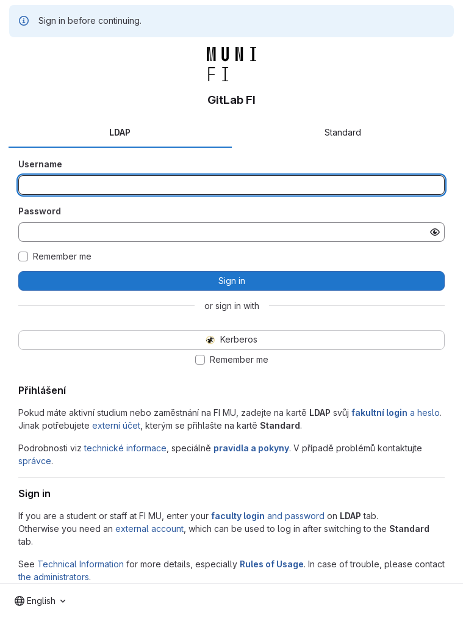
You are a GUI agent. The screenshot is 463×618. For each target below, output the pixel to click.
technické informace (125, 448)
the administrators (53, 577)
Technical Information (80, 564)
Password (39, 211)
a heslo (395, 412)
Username (40, 164)
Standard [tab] (343, 132)
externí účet (116, 425)
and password (268, 516)
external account (149, 528)
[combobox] (40, 601)
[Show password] (435, 232)
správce (34, 461)
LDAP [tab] (120, 132)
